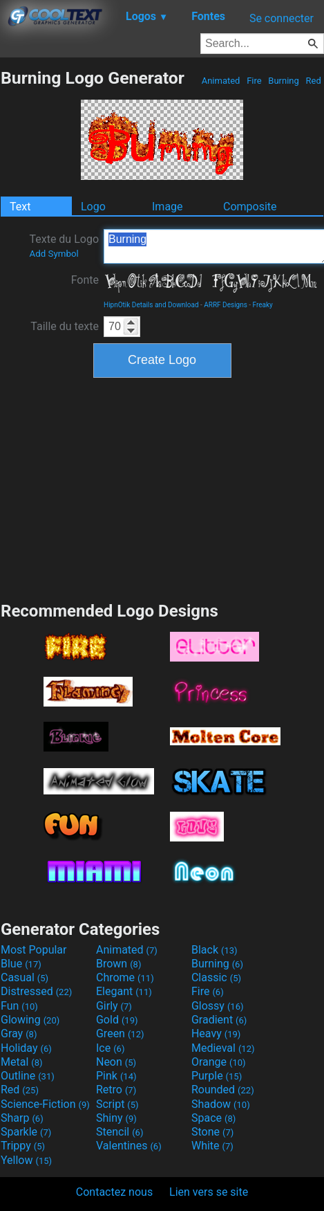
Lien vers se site (208, 1192)
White (212, 1145)
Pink (116, 1075)
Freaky (263, 305)
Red (313, 80)
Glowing (30, 1019)
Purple (216, 1075)
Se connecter (281, 18)
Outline (28, 1075)
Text (20, 206)
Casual (24, 977)
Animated (220, 80)
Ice (110, 1048)
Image (167, 206)
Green (120, 1033)
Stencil (119, 1131)
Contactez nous (114, 1192)
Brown (118, 963)
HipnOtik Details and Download (151, 305)
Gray (19, 1033)
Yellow (26, 1160)
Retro (116, 1089)
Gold (117, 1019)
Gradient (219, 1019)
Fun (19, 1005)
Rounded (222, 1089)
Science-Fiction (45, 1104)
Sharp (22, 1117)
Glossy (217, 1005)
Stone (212, 1131)
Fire (254, 80)
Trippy (23, 1145)
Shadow (220, 1104)
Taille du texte (64, 326)
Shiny (116, 1117)
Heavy (215, 1033)
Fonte (85, 279)
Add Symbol (53, 253)
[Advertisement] (162, 488)
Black (214, 949)
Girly (114, 1005)
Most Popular (34, 949)
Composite (250, 206)
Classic (216, 977)
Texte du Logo (64, 246)
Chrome (125, 977)
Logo (93, 206)
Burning (283, 80)
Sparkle (26, 1131)
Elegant (124, 991)
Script (117, 1104)
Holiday (26, 1048)
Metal (22, 1061)
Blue (21, 963)
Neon (116, 1061)
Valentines (129, 1145)
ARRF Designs (225, 305)
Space (213, 1117)
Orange (218, 1061)
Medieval (223, 1048)
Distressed (36, 991)
